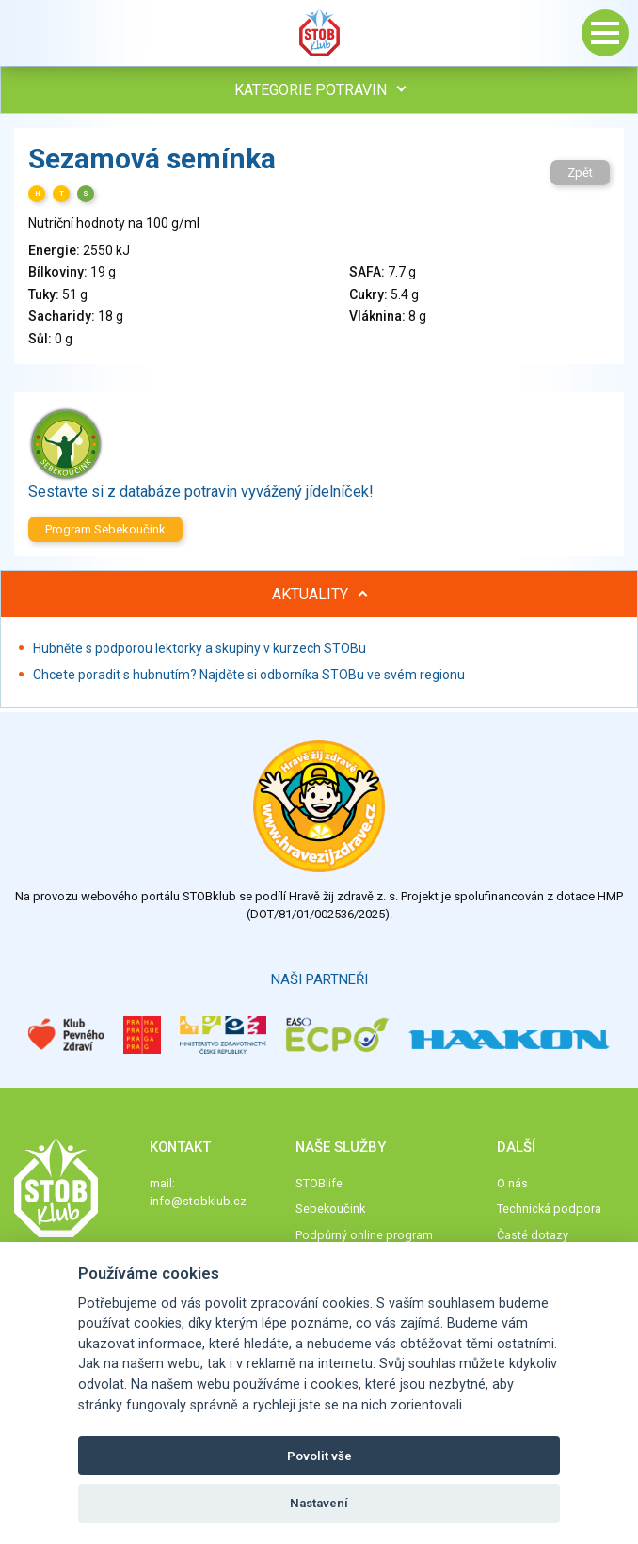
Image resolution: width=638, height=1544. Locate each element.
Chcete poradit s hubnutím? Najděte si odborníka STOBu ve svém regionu (249, 674)
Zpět (580, 173)
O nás (512, 1183)
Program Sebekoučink (105, 529)
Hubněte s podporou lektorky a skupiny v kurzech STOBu (199, 648)
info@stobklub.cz (198, 1201)
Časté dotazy (532, 1235)
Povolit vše (319, 1456)
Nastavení (319, 1503)
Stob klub (319, 32)
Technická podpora (549, 1209)
